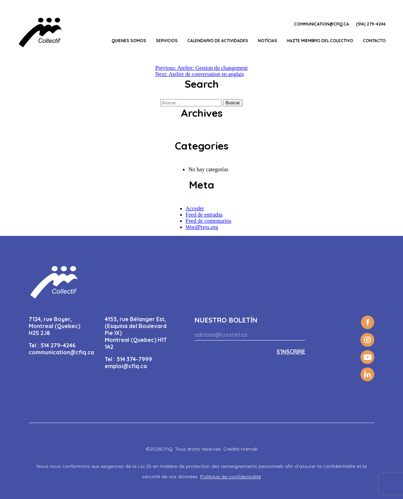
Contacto (374, 40)
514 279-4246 (57, 345)
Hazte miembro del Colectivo (320, 40)
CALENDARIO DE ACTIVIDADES (217, 40)
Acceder (195, 208)
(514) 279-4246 (371, 24)
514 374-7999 (134, 359)
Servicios (167, 40)
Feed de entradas (204, 215)
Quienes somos (129, 40)
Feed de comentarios (208, 221)
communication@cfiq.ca (321, 24)
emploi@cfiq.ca (126, 366)
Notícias (267, 40)
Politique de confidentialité (230, 476)
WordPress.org (202, 227)
